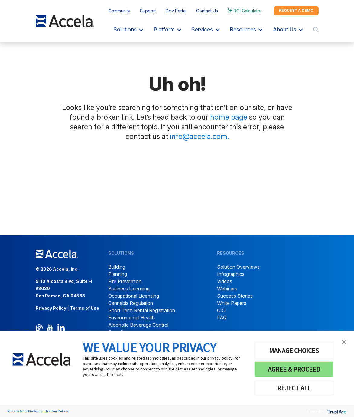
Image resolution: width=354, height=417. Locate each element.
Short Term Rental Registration (141, 310)
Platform (167, 29)
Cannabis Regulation (130, 303)
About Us (288, 29)
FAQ (222, 318)
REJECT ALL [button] (294, 388)
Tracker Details (57, 411)
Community (119, 10)
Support (148, 10)
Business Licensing (129, 289)
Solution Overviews (238, 267)
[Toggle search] (316, 29)
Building (116, 267)
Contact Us (207, 10)
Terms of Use (84, 308)
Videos (224, 281)
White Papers (231, 303)
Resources (246, 29)
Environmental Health (131, 318)
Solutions (128, 29)
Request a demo (296, 10)
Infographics (231, 274)
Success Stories (235, 296)
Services (205, 29)
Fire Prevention (124, 281)
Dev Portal (176, 10)
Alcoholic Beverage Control (138, 325)
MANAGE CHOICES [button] (294, 350)
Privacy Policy (51, 308)
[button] (344, 341)
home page (228, 117)
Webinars (227, 289)
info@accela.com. (199, 136)
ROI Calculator (248, 10)
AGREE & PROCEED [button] (294, 369)
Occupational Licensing (133, 296)
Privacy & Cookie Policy (25, 411)
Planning (117, 274)
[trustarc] (336, 411)
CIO (221, 310)
